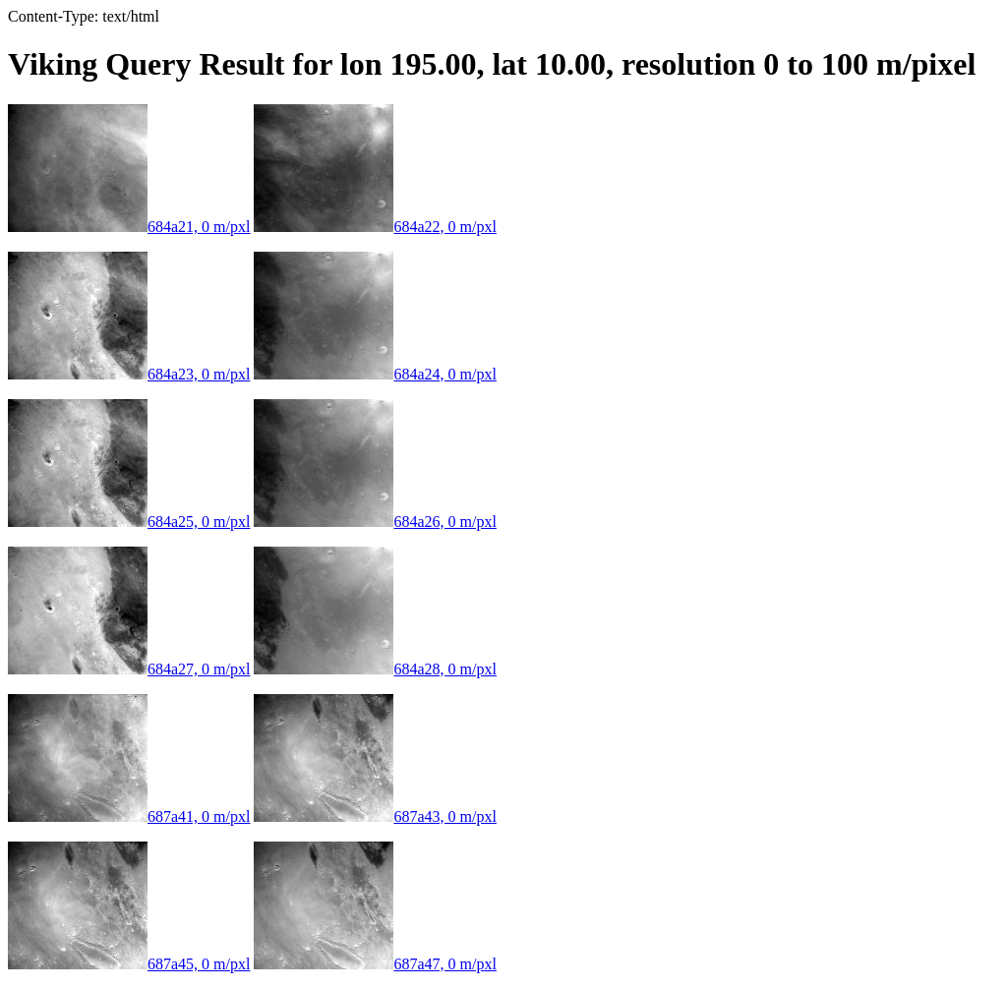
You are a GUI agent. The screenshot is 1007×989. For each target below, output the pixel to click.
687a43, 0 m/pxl (375, 816)
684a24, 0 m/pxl (375, 374)
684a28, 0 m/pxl (375, 669)
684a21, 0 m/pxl (129, 226)
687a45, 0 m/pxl (129, 964)
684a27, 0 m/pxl (129, 669)
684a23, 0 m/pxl (129, 374)
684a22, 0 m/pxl (375, 226)
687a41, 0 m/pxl (129, 816)
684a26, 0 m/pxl (375, 521)
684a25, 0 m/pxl (129, 521)
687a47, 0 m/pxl (375, 964)
